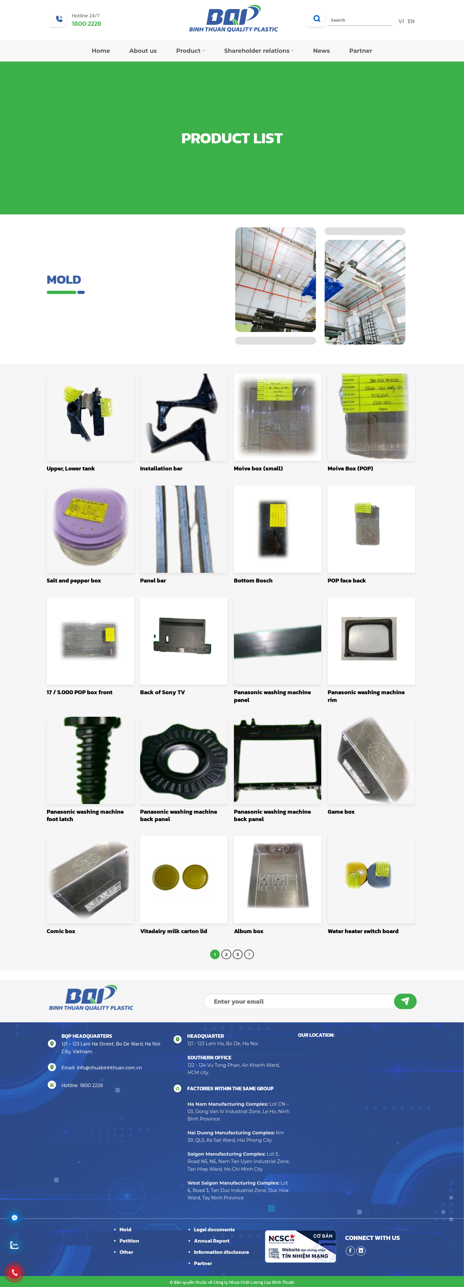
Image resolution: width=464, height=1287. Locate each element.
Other (126, 1252)
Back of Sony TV (162, 692)
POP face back (347, 580)
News (321, 50)
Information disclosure (221, 1252)
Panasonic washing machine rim (366, 696)
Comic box (61, 931)
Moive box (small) (258, 468)
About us (143, 50)
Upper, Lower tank (71, 468)
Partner (360, 50)
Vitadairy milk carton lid (173, 931)
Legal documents (214, 1229)
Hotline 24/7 (86, 15)
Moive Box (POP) (350, 468)
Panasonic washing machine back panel (178, 815)
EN (410, 21)
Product (190, 50)
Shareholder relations (259, 50)
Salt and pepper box (74, 580)
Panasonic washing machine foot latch (85, 815)
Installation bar (161, 468)
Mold (125, 1229)
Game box (341, 811)
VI (400, 21)
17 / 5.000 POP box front (79, 692)
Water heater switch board (363, 931)
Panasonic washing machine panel (272, 696)
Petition (129, 1240)
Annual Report (211, 1240)
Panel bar (153, 580)
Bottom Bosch (253, 580)
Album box (249, 931)
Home (101, 50)
